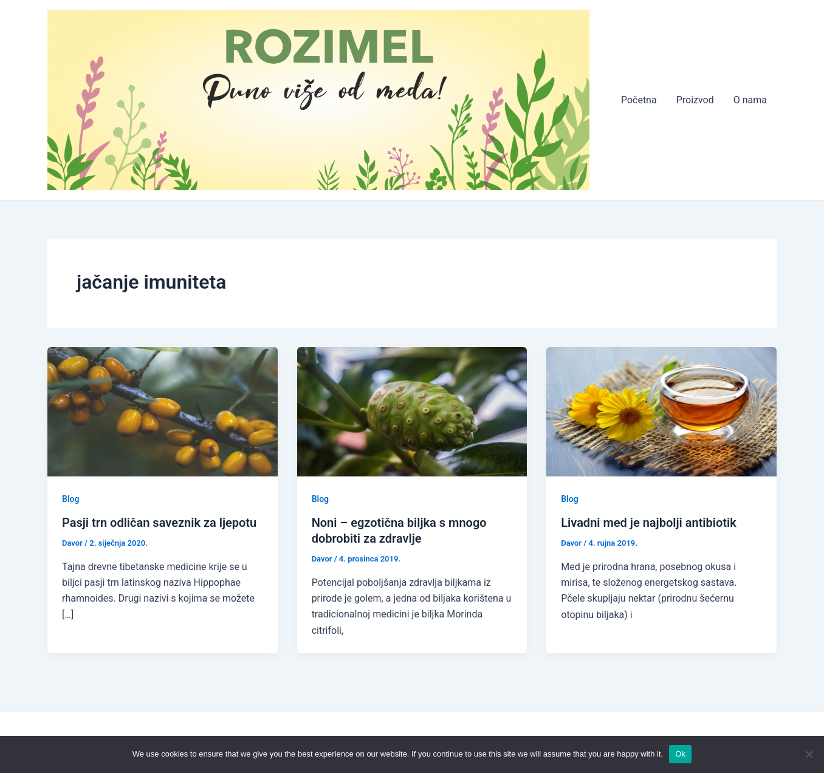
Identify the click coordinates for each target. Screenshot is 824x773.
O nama (750, 100)
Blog (70, 499)
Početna (639, 100)
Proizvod (695, 100)
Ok (680, 753)
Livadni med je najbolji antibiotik (648, 522)
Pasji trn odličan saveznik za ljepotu (159, 522)
